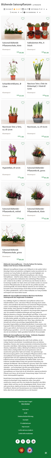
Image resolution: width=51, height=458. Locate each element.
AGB (25, 413)
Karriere (25, 410)
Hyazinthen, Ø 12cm (11, 168)
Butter (11, 384)
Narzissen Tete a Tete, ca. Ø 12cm (12, 128)
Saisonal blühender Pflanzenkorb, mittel (11, 210)
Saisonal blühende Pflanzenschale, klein (11, 44)
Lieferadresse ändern (25, 430)
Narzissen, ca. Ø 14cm (37, 127)
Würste (14, 388)
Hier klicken (25, 404)
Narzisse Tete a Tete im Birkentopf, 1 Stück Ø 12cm (37, 86)
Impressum (25, 427)
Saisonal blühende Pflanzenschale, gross (12, 251)
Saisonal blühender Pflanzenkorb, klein (36, 210)
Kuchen (23, 386)
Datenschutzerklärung (25, 416)
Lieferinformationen (25, 433)
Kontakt (25, 420)
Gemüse (14, 382)
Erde (23, 367)
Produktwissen (25, 423)
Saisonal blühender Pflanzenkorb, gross (36, 169)
